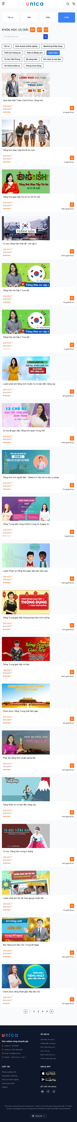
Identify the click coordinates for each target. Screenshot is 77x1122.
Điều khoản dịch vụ (47, 1055)
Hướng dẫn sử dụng (47, 1043)
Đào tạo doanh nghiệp (10, 1079)
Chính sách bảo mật (48, 1058)
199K (48, 17)
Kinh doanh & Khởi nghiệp (26, 46)
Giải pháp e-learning (9, 1076)
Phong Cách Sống (33, 66)
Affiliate (5, 1087)
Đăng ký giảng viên (9, 1072)
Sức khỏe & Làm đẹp (52, 59)
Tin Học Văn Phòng (12, 59)
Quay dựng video (8, 1083)
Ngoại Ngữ (53, 53)
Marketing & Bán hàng (52, 46)
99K (29, 17)
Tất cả (10, 17)
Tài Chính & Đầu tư (12, 66)
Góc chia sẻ (45, 1051)
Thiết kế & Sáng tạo (12, 53)
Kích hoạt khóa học (47, 1047)
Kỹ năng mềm (31, 59)
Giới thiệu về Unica (47, 1039)
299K (66, 17)
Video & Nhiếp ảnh (35, 53)
